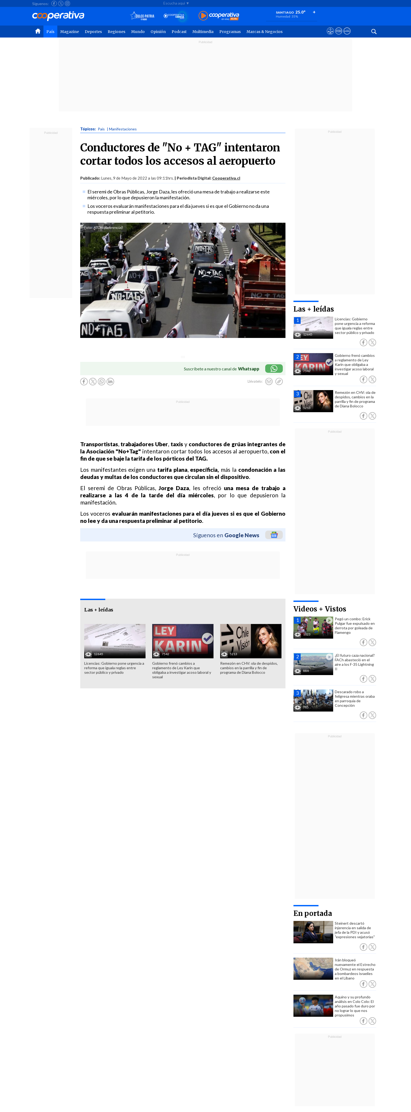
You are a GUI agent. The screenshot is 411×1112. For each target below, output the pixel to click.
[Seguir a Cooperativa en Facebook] (54, 3)
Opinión (158, 31)
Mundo (138, 31)
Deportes (93, 31)
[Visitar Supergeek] (346, 36)
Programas (230, 31)
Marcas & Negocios (265, 31)
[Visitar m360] (338, 36)
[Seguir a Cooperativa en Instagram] (67, 3)
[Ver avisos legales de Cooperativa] (330, 36)
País (50, 31)
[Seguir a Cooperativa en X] (60, 3)
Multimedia (202, 31)
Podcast (179, 31)
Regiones (116, 31)
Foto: (88, 227)
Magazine (69, 31)
